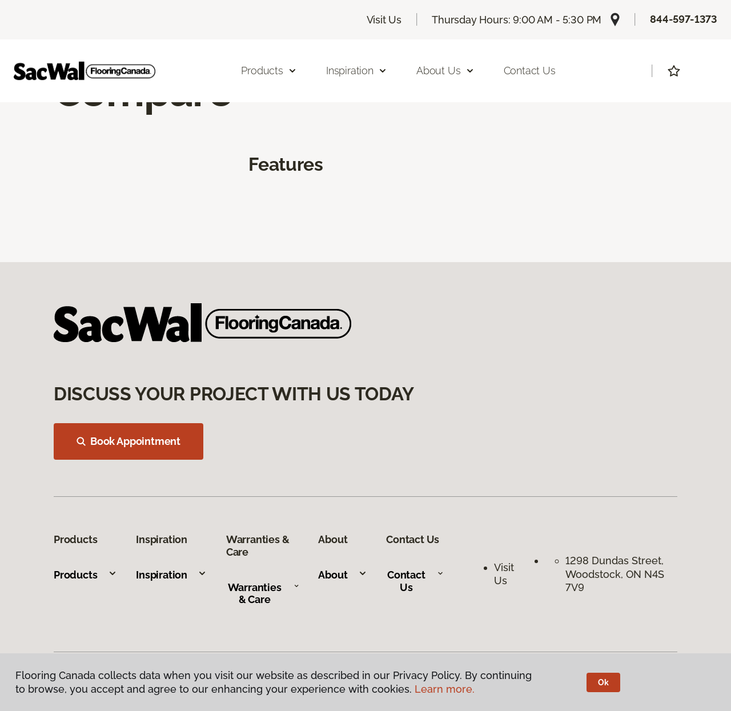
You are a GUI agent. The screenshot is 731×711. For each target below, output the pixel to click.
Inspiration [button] (356, 71)
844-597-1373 (683, 19)
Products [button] (269, 71)
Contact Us (530, 71)
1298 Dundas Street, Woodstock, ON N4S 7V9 (615, 574)
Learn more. (445, 689)
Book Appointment (128, 441)
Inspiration (171, 575)
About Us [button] (445, 71)
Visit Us (384, 20)
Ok (603, 682)
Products (85, 575)
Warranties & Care (263, 593)
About (342, 575)
